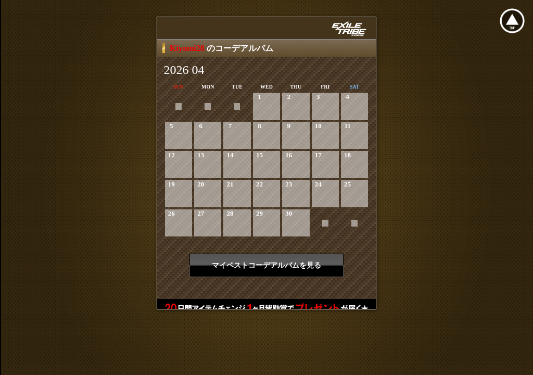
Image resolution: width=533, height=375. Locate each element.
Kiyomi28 (188, 48)
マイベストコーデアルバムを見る (266, 265)
